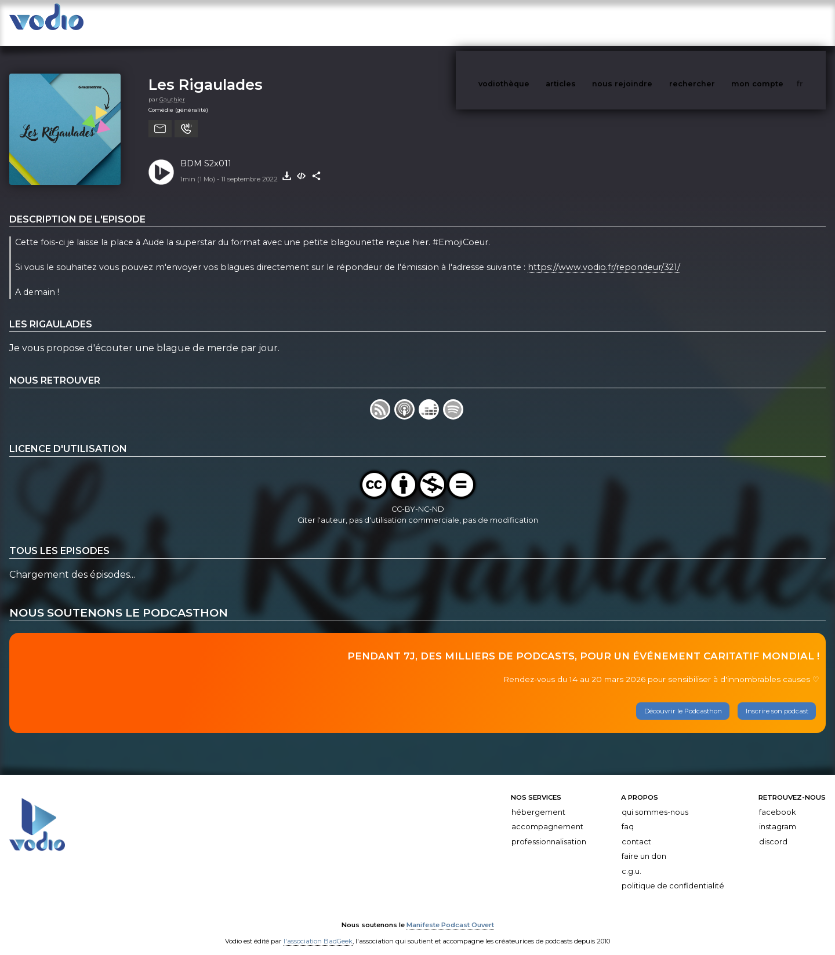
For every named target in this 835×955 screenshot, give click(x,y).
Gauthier (172, 88)
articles (587, 22)
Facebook (777, 800)
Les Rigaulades (205, 73)
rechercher (713, 22)
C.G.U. (631, 859)
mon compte (776, 22)
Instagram (777, 815)
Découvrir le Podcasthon (683, 699)
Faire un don (644, 844)
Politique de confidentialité (673, 874)
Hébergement (538, 800)
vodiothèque (531, 22)
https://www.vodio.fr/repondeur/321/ (604, 255)
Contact (636, 830)
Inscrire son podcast (777, 699)
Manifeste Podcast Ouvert (450, 913)
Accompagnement (547, 815)
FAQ (628, 815)
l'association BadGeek (318, 929)
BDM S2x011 (205, 152)
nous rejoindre (646, 22)
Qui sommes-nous (655, 800)
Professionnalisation (548, 830)
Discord (773, 830)
